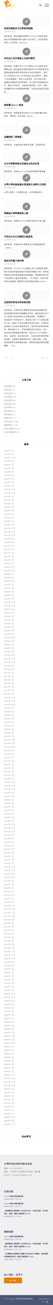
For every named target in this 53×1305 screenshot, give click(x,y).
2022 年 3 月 (9, 518)
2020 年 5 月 (9, 588)
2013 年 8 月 (9, 839)
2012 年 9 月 (9, 877)
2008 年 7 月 (9, 1054)
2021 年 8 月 (9, 542)
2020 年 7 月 (9, 581)
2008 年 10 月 (9, 1043)
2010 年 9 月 (9, 962)
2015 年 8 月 (9, 754)
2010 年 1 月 (9, 990)
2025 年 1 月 (9, 454)
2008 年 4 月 (9, 1064)
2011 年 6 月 (9, 930)
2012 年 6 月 (9, 888)
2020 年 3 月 (9, 595)
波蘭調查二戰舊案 (13, 137)
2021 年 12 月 (9, 528)
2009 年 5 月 (9, 1018)
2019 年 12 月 (9, 602)
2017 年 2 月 (9, 690)
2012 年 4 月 (9, 895)
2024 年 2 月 (9, 482)
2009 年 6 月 (9, 1015)
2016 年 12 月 (9, 698)
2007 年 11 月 (9, 1082)
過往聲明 (8, 411)
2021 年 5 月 (9, 553)
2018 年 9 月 (9, 641)
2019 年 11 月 (9, 606)
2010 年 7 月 (9, 969)
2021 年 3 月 (9, 560)
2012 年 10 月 (9, 874)
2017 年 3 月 (9, 687)
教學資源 (8, 390)
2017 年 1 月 (9, 694)
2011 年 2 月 (9, 944)
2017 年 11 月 (9, 659)
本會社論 (8, 404)
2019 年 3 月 (9, 634)
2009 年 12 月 (9, 994)
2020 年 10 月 (9, 571)
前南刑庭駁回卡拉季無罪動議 (18, 28)
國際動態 (8, 425)
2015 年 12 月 (9, 740)
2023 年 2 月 (9, 500)
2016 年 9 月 (9, 708)
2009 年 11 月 (9, 997)
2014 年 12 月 (9, 782)
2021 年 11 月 (9, 532)
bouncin (46, 1299)
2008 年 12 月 (9, 1036)
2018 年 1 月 (9, 652)
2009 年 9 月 (9, 1004)
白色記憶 (8, 393)
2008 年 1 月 (9, 1075)
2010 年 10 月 (9, 959)
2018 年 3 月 (9, 648)
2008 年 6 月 (9, 1057)
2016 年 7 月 (9, 715)
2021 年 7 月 (9, 546)
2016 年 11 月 (9, 701)
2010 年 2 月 (9, 987)
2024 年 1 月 (9, 486)
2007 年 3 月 (9, 1110)
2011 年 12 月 (9, 909)
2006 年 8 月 (9, 1121)
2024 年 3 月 (9, 479)
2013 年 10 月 (9, 832)
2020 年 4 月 (9, 592)
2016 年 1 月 (9, 736)
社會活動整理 (10, 432)
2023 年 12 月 (9, 489)
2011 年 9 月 (9, 920)
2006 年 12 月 (9, 1117)
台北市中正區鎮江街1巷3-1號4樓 (25, 1172)
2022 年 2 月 (9, 521)
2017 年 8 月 (9, 669)
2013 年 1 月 (9, 863)
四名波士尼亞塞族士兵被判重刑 (19, 58)
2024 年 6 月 (9, 468)
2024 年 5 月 (9, 472)
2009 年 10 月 (9, 1001)
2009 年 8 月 (9, 1008)
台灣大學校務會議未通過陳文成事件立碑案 (25, 184)
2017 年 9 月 (9, 666)
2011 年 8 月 (9, 923)
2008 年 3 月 (9, 1068)
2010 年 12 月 (9, 951)
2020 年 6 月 (9, 585)
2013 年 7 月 (9, 842)
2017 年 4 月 (9, 683)
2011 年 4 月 (9, 937)
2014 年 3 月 (9, 814)
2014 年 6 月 (9, 803)
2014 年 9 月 (9, 793)
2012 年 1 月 (9, 906)
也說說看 (8, 400)
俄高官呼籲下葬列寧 (14, 261)
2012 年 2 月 (9, 902)
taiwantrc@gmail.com (22, 1175)
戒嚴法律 (8, 418)
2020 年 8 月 (9, 578)
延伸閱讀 (8, 386)
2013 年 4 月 (9, 853)
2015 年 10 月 (9, 747)
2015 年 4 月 (9, 768)
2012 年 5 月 (9, 892)
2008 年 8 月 (9, 1050)
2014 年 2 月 (9, 817)
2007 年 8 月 (9, 1093)
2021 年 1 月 (9, 563)
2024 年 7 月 (9, 465)
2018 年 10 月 (9, 638)
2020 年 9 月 (9, 574)
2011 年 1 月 (9, 948)
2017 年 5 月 (9, 680)
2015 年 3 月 (9, 772)
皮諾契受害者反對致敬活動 (17, 302)
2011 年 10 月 (9, 916)
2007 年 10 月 (9, 1085)
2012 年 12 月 (9, 867)
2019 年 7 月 (9, 620)
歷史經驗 (8, 414)
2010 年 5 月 (9, 976)
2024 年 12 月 (9, 458)
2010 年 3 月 (9, 983)
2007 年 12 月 (9, 1078)
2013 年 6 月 (9, 846)
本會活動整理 (10, 429)
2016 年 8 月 (9, 712)
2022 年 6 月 (9, 507)
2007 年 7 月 (9, 1096)
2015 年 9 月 (9, 750)
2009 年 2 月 (9, 1029)
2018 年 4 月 (9, 645)
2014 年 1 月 (9, 821)
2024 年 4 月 (9, 475)
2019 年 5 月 (9, 627)
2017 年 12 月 (9, 655)
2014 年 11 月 (9, 786)
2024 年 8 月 (9, 461)
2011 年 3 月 (9, 941)
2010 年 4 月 (9, 980)
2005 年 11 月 (9, 1124)
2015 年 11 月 (9, 743)
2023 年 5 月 (9, 496)
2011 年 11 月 (9, 913)
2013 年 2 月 (9, 860)
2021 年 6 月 (9, 549)
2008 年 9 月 (9, 1047)
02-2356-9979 (16, 1168)
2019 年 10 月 (9, 609)
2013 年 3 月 (9, 856)
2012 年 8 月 (9, 881)
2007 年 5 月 (9, 1103)
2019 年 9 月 (9, 613)
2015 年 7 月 (9, 757)
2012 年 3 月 (9, 899)
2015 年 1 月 (9, 779)
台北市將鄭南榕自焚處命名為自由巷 (21, 163)
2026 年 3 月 (9, 451)
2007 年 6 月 (9, 1100)
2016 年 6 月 (9, 719)
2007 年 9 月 (9, 1089)
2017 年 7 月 (9, 673)
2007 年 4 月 (9, 1107)
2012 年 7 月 (9, 884)
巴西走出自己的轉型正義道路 (18, 236)
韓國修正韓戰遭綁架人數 (16, 213)
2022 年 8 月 (9, 504)
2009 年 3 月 (9, 1026)
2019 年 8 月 (9, 616)
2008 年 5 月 (9, 1061)
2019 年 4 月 (9, 631)
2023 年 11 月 (9, 493)
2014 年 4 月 (9, 810)
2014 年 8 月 (9, 796)
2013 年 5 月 (9, 849)
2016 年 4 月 (9, 726)
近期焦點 (8, 421)
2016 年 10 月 (9, 705)
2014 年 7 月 (9, 800)
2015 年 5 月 (9, 765)
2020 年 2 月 (9, 599)
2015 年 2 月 (9, 775)
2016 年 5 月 (9, 722)
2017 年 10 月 (9, 662)
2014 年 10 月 (9, 789)
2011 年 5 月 (9, 934)
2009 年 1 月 (9, 1033)
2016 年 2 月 (9, 733)
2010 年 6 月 (9, 973)
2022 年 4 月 (9, 514)
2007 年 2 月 (9, 1114)
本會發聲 (8, 397)
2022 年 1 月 (9, 525)
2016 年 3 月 (9, 729)
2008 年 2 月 (9, 1071)
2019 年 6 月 (9, 623)
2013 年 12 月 (9, 824)
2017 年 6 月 (9, 676)
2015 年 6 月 (9, 761)
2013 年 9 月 (9, 835)
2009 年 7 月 (9, 1011)
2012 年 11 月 (9, 870)
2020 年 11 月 (9, 567)
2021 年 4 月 (9, 556)
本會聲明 (8, 407)
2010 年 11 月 (9, 955)
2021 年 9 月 (9, 539)
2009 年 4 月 (9, 1022)
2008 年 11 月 (9, 1040)
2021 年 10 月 (9, 535)
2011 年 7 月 (9, 927)
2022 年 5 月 (9, 511)
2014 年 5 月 (9, 807)
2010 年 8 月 (9, 966)
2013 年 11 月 (9, 828)
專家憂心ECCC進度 (13, 105)
